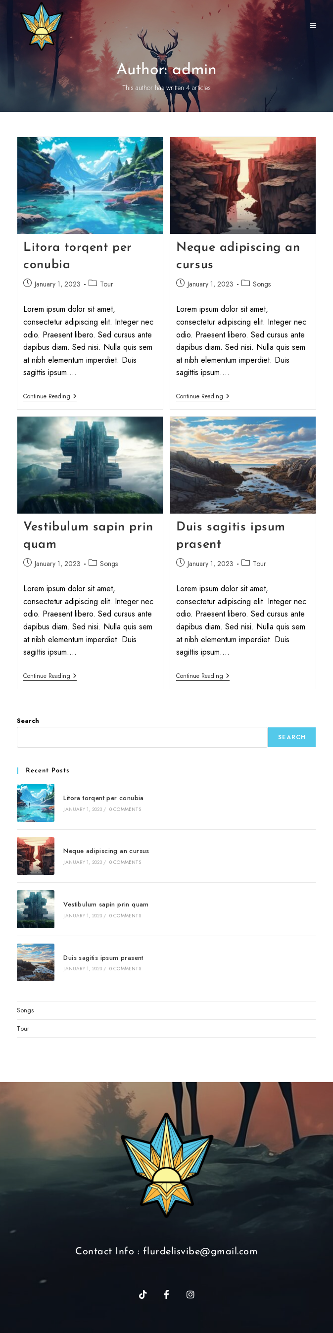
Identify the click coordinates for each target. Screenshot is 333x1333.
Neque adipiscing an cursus (106, 851)
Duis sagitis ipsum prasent (103, 957)
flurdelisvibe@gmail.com (200, 1252)
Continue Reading (50, 397)
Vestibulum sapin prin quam (105, 904)
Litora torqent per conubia (103, 798)
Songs (262, 284)
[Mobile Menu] (309, 25)
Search (28, 720)
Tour (106, 284)
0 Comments (125, 809)
